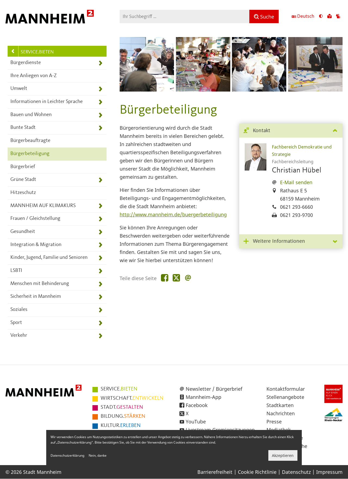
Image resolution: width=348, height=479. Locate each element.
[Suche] (264, 16)
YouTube (196, 421)
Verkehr (18, 335)
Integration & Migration (35, 244)
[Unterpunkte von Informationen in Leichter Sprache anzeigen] (100, 102)
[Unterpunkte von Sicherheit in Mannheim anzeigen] (100, 296)
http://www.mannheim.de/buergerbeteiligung (173, 214)
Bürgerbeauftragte (30, 140)
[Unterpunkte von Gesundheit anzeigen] (100, 232)
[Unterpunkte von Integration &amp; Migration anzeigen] (100, 245)
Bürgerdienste (25, 62)
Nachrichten (280, 413)
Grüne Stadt (23, 179)
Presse (274, 421)
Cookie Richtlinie (257, 472)
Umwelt (18, 88)
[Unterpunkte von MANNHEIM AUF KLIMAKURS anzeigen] (100, 206)
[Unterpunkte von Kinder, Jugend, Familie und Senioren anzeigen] (100, 257)
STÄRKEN (123, 416)
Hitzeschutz (23, 192)
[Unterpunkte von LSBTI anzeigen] (100, 271)
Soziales (18, 309)
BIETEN (119, 389)
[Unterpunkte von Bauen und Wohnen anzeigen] (100, 115)
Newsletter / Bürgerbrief (214, 389)
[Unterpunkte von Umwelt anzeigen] (100, 89)
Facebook (197, 405)
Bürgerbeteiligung (29, 153)
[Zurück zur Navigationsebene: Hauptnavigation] (13, 51)
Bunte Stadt (23, 127)
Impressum (329, 472)
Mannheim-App (203, 397)
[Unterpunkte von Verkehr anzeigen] (100, 335)
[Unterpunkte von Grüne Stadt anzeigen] (100, 180)
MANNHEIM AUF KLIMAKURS (43, 205)
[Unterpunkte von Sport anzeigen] (100, 323)
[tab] (291, 131)
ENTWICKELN (132, 398)
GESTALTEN (122, 407)
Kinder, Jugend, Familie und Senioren (49, 257)
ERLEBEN (121, 425)
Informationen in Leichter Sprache (46, 101)
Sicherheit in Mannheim (35, 296)
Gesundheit (22, 231)
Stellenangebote (285, 397)
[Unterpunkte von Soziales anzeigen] (100, 310)
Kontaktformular (285, 389)
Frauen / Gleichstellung (35, 218)
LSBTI (16, 270)
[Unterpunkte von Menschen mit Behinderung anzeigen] (100, 284)
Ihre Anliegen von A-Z (33, 75)
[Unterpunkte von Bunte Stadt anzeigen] (100, 128)
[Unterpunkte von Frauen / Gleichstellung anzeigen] (100, 219)
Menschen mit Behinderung (39, 283)
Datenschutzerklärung (67, 455)
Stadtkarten (280, 405)
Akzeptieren (283, 455)
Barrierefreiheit (214, 472)
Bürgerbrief (22, 166)
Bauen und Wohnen (31, 114)
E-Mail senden (296, 182)
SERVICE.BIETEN (37, 52)
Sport (16, 322)
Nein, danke (98, 455)
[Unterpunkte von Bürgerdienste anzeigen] (100, 63)
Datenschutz (296, 472)
